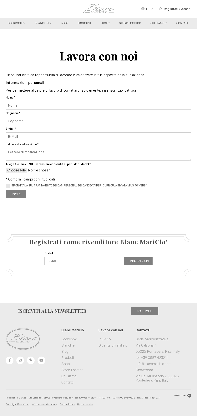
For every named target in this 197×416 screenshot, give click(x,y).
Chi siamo (158, 23)
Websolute (182, 396)
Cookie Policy (67, 404)
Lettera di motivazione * (22, 144)
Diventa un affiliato (112, 345)
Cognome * (13, 113)
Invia (16, 193)
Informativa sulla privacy (44, 404)
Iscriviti (144, 310)
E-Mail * (11, 128)
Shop (105, 23)
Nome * (10, 97)
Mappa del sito (85, 404)
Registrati (139, 261)
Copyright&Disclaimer (17, 404)
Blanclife (43, 23)
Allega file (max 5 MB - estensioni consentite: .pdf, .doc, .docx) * (48, 164)
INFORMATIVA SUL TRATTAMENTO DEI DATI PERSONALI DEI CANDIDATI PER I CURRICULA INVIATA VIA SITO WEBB (79, 185)
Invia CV (104, 339)
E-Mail (48, 253)
